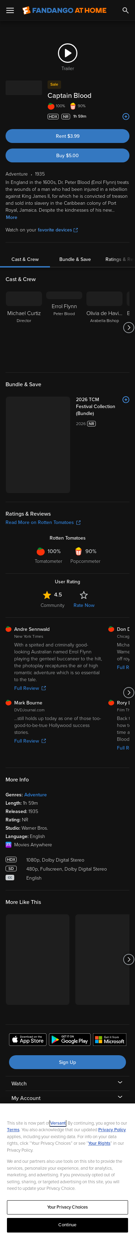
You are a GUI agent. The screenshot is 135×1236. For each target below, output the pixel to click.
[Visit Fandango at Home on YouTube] (82, 1095)
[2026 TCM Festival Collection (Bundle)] (83, 403)
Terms (13, 1130)
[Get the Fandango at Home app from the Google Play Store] (70, 981)
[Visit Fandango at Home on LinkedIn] (49, 1095)
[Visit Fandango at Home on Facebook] (65, 1095)
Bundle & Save (75, 259)
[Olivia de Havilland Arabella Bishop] (104, 327)
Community (53, 546)
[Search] (125, 10)
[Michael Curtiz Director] (24, 327)
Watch (19, 1024)
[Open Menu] (10, 10)
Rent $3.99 (67, 136)
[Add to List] (126, 116)
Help (17, 1068)
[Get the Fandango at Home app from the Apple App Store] (28, 981)
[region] (67, 1169)
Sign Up (67, 1003)
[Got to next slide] (128, 327)
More (11, 217)
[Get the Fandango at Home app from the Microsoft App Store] (110, 981)
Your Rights (99, 1143)
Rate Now (84, 546)
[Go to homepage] (64, 10)
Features (22, 1053)
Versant (58, 1123)
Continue (67, 1225)
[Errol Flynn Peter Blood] (64, 327)
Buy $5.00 (67, 156)
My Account (26, 1039)
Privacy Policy (112, 1130)
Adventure (35, 736)
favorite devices (58, 230)
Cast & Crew (25, 259)
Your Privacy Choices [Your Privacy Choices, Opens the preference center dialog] (67, 1207)
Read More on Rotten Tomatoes (43, 463)
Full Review (30, 629)
